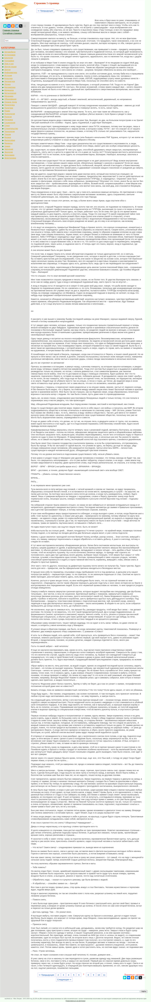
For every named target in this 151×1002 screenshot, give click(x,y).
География (9, 61)
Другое (7, 69)
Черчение (8, 149)
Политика (8, 108)
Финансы (8, 143)
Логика (7, 84)
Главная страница (11, 30)
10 (99, 975)
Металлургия (10, 93)
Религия (8, 117)
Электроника (10, 158)
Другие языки (10, 67)
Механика (8, 96)
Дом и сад (9, 64)
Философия (9, 140)
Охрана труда (10, 102)
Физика (7, 137)
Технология (9, 131)
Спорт (7, 125)
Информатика (10, 72)
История (8, 75)
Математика (9, 87)
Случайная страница (12, 33)
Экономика (9, 155)
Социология (9, 122)
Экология (8, 152)
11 (104, 975)
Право (7, 111)
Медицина (9, 90)
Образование (10, 99)
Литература (9, 81)
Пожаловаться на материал (75, 1001)
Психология (9, 114)
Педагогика (9, 105)
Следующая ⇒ (74, 11)
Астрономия (9, 55)
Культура (8, 78)
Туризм (7, 134)
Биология (8, 58)
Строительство (11, 128)
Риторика (8, 120)
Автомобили (10, 52)
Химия (7, 146)
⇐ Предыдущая (45, 11)
